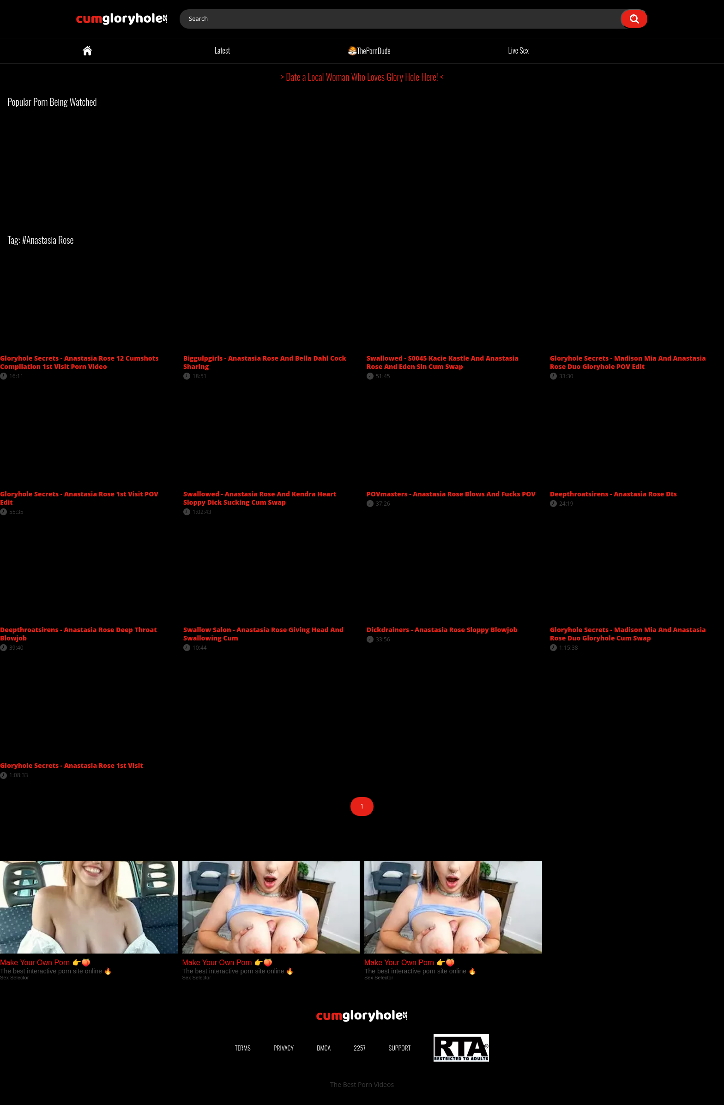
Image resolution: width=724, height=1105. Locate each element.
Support (400, 1047)
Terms (243, 1047)
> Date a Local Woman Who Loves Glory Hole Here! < (362, 77)
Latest (222, 50)
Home (87, 50)
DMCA (324, 1047)
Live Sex (518, 50)
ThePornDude (369, 50)
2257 (360, 1047)
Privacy (284, 1047)
